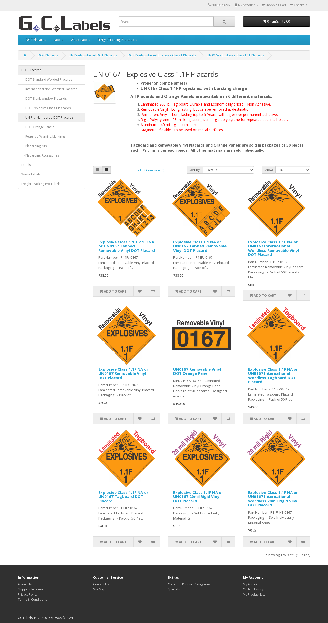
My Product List (254, 594)
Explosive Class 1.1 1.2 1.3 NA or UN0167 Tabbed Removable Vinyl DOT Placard (126, 246)
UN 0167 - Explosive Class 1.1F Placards (235, 55)
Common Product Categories (189, 584)
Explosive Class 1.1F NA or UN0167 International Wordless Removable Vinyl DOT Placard (273, 248)
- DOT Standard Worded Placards (46, 79)
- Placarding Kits (34, 146)
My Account (251, 584)
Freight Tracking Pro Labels (117, 40)
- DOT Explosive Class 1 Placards (46, 108)
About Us (25, 584)
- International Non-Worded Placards (49, 89)
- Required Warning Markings (43, 136)
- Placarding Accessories (40, 155)
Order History (253, 589)
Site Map (99, 589)
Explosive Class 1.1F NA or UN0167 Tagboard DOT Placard (123, 496)
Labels (58, 40)
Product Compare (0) (149, 170)
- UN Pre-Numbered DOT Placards (47, 117)
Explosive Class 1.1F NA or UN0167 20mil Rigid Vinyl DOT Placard (198, 496)
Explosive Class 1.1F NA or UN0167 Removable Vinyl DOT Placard (123, 373)
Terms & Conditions (32, 599)
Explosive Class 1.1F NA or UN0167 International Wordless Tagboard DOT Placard (273, 376)
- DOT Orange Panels (37, 127)
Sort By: (194, 170)
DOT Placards (36, 40)
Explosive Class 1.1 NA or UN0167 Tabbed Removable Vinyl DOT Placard (200, 246)
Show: (268, 170)
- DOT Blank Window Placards (44, 98)
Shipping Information (33, 589)
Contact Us (101, 584)
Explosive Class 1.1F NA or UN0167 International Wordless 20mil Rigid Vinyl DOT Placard (273, 499)
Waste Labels (80, 40)
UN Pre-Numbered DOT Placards (93, 55)
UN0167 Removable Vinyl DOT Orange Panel (197, 371)
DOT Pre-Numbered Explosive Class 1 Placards (162, 55)
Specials (174, 589)
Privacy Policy (27, 594)
